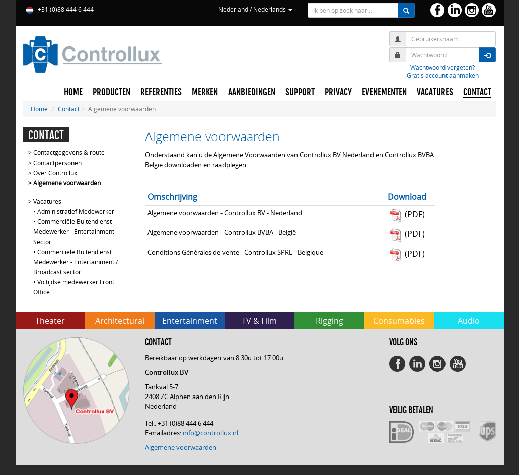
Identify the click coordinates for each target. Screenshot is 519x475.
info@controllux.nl (210, 432)
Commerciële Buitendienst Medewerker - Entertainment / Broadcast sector (75, 262)
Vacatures (47, 201)
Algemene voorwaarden (67, 183)
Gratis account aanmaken (443, 75)
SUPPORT (300, 92)
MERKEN (205, 92)
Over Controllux (55, 173)
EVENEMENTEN (384, 92)
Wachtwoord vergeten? (442, 67)
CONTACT (477, 92)
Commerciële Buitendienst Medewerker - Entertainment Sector (73, 231)
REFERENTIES (161, 92)
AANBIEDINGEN (251, 92)
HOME (73, 92)
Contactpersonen (57, 163)
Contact (69, 109)
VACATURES (435, 92)
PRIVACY (338, 92)
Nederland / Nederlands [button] (255, 9)
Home (39, 109)
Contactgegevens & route (69, 152)
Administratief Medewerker (75, 211)
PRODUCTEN (111, 92)
